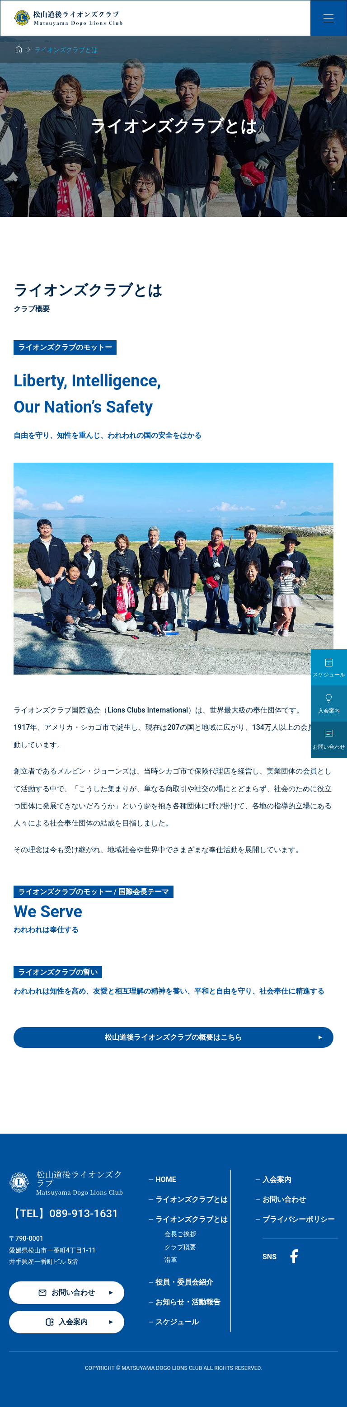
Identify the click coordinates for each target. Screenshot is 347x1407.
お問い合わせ (284, 1199)
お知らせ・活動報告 (187, 1302)
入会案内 (277, 1179)
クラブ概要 (180, 1247)
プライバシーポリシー (299, 1219)
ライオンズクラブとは (191, 1199)
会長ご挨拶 (180, 1234)
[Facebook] (294, 1257)
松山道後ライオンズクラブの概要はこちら (173, 1037)
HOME (165, 1179)
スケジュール (177, 1322)
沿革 (170, 1260)
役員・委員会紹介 (184, 1282)
